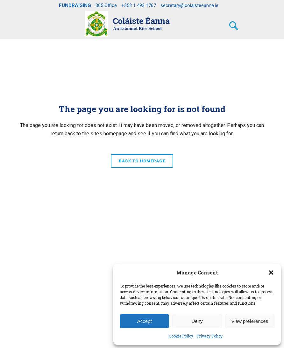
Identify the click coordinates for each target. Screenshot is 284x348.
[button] (271, 272)
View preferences (249, 321)
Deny (196, 321)
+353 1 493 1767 (138, 5)
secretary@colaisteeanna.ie (189, 5)
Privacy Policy (209, 335)
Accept (144, 321)
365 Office (106, 5)
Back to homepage (142, 161)
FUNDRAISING (75, 5)
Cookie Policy (181, 335)
